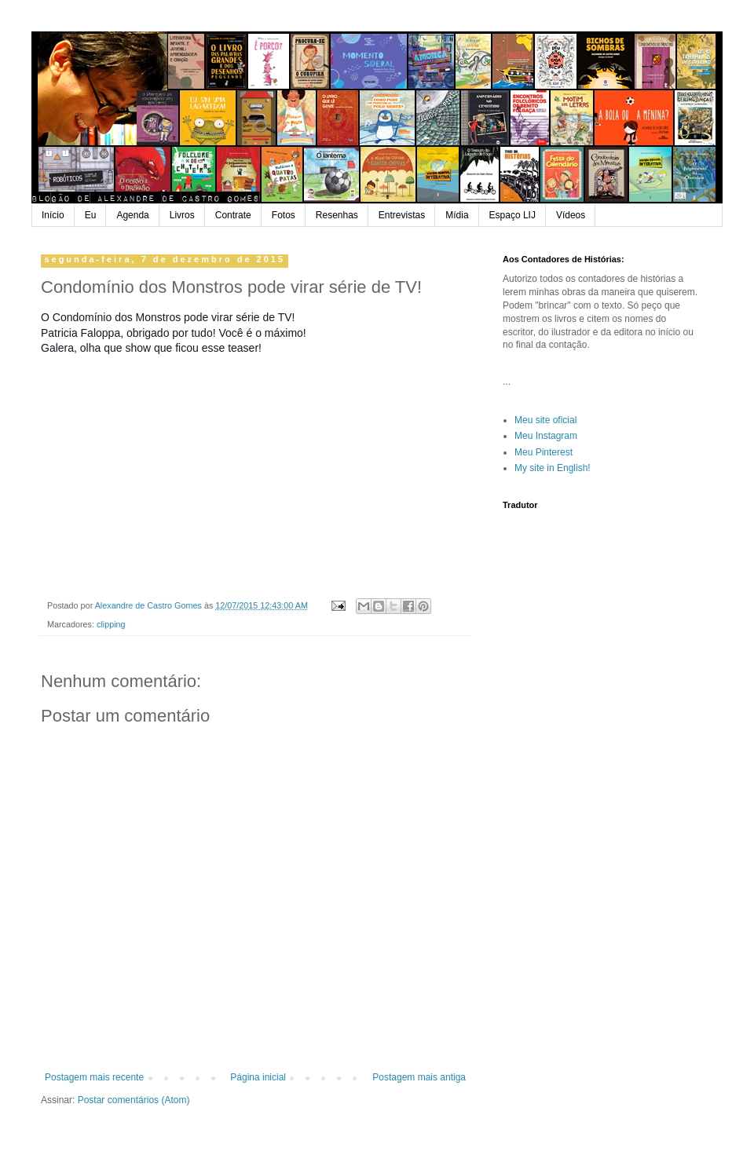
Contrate (233, 215)
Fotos (283, 215)
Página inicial (258, 1077)
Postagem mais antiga (419, 1077)
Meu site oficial (545, 420)
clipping (111, 624)
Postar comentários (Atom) (134, 1100)
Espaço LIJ (512, 215)
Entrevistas (402, 215)
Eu (91, 215)
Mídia (456, 215)
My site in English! (552, 467)
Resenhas (337, 215)
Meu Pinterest (543, 452)
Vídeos (570, 215)
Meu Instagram (545, 435)
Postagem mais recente (94, 1077)
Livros (182, 215)
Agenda (132, 215)
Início (53, 215)
